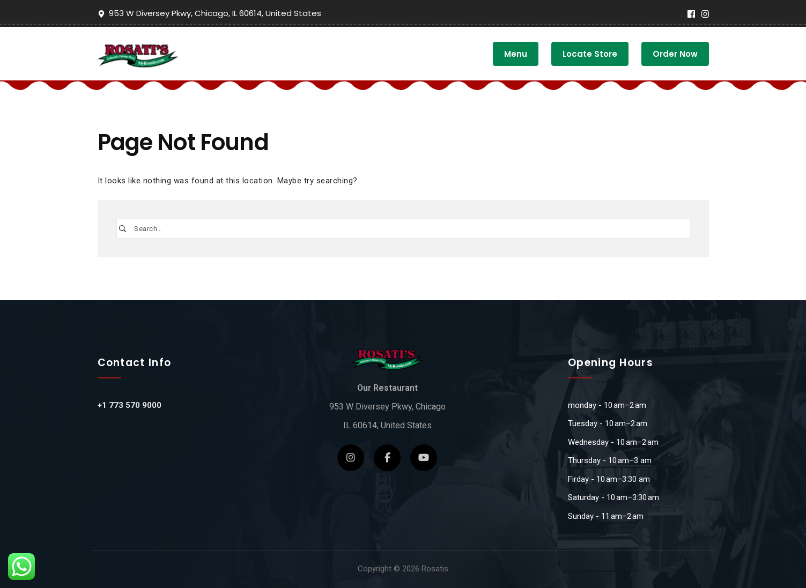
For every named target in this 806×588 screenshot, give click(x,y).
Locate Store (590, 53)
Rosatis (435, 569)
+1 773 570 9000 (129, 405)
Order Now (675, 53)
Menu (515, 53)
